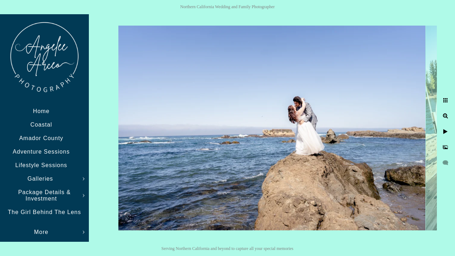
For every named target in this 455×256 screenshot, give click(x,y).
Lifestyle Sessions (41, 165)
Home (41, 111)
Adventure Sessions (41, 152)
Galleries (41, 179)
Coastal (41, 125)
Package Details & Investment (44, 195)
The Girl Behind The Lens (44, 212)
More (41, 232)
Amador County (41, 138)
